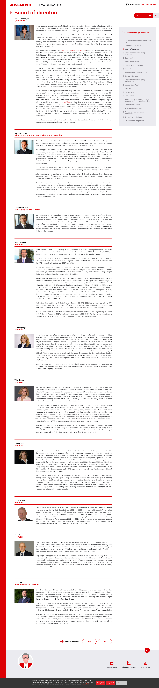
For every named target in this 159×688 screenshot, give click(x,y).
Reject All (110, 683)
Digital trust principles (133, 117)
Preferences (122, 683)
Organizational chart (133, 45)
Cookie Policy (85, 684)
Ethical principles (131, 76)
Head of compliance (133, 105)
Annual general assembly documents (135, 113)
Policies (128, 89)
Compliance (129, 96)
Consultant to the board (134, 69)
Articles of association (133, 108)
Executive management (134, 65)
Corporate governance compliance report (138, 41)
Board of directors (132, 49)
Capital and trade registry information (135, 80)
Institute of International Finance (73, 50)
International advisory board (136, 72)
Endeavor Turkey (65, 102)
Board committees (132, 61)
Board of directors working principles (135, 53)
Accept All (100, 683)
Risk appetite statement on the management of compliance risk (137, 100)
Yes (88, 641)
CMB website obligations (134, 121)
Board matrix (130, 58)
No (105, 641)
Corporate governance (135, 32)
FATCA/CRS (129, 92)
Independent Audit (132, 85)
